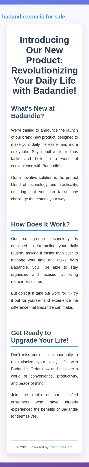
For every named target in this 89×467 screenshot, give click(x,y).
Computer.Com (60, 447)
